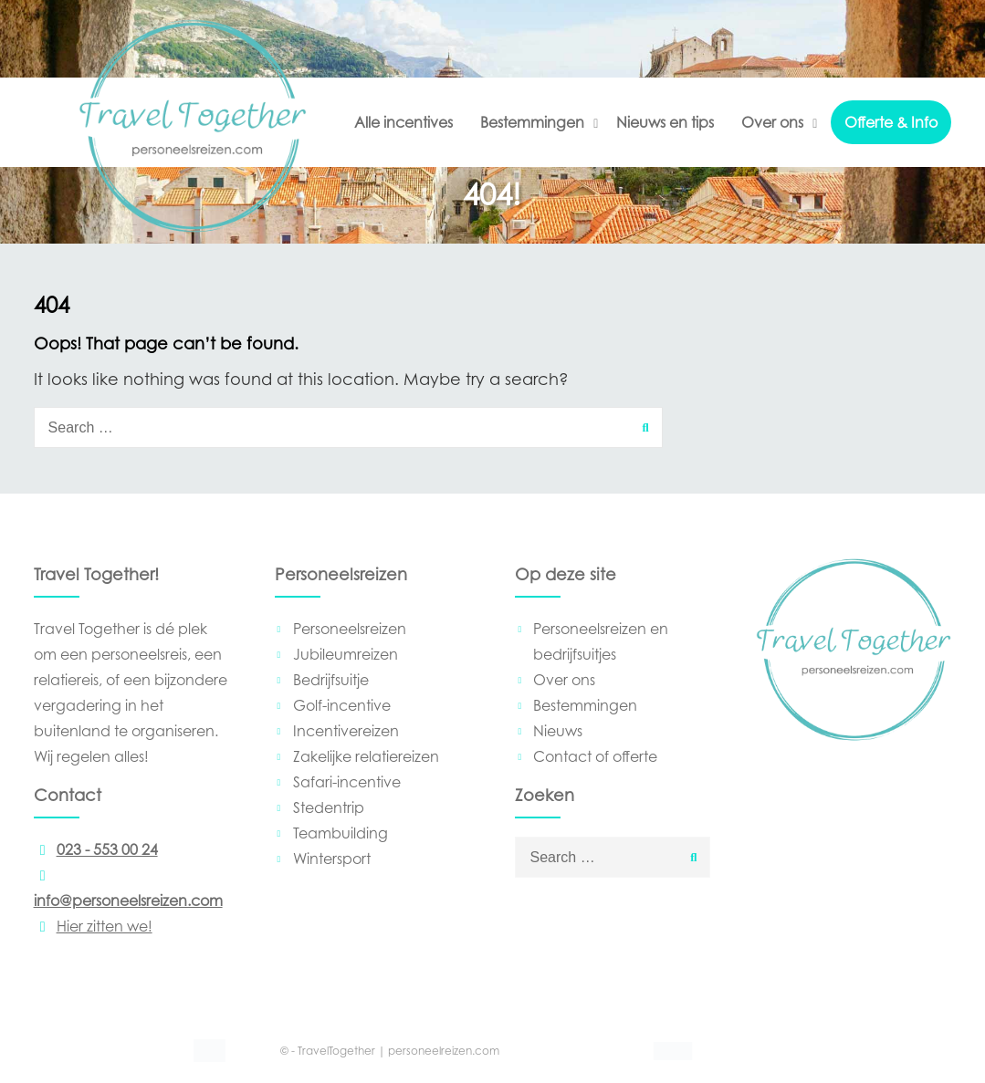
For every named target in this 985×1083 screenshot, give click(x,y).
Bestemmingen (532, 122)
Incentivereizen (346, 731)
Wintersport (332, 858)
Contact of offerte (595, 756)
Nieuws (557, 731)
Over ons (772, 122)
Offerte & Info (891, 122)
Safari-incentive (347, 782)
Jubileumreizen (345, 654)
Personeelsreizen (349, 629)
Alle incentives (403, 122)
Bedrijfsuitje (331, 680)
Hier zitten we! (93, 926)
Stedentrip (328, 807)
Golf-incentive (342, 705)
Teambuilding (340, 833)
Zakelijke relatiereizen (366, 756)
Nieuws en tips (665, 122)
